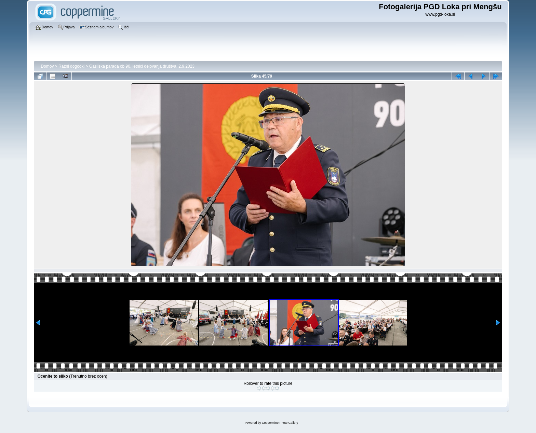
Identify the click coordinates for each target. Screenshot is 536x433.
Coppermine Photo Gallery (280, 422)
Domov (47, 66)
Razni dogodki (71, 66)
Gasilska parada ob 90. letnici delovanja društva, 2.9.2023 (142, 66)
